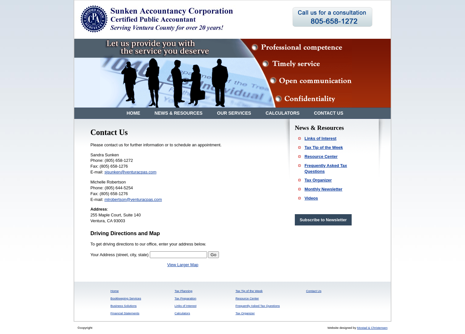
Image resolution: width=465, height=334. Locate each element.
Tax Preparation (185, 298)
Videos (311, 198)
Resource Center (321, 156)
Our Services (234, 113)
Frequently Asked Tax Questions (257, 306)
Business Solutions (123, 306)
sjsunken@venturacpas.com (130, 172)
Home (133, 113)
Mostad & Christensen (372, 327)
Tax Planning (183, 291)
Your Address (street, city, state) (119, 254)
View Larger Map (183, 264)
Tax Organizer (318, 180)
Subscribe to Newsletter (323, 219)
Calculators (282, 113)
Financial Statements (125, 313)
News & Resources (179, 113)
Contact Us (328, 113)
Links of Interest (320, 138)
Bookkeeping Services (125, 298)
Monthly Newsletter (323, 189)
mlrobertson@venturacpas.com (133, 199)
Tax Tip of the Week (324, 147)
